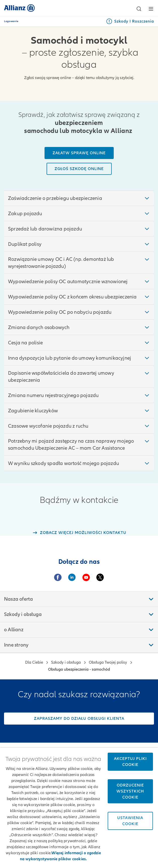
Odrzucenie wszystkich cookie (130, 791)
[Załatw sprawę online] (79, 153)
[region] (79, 805)
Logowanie (11, 21)
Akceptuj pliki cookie (130, 761)
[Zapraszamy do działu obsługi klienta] (79, 719)
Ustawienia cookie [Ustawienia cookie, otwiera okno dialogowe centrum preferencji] (130, 820)
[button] (139, 9)
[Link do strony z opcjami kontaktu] (79, 533)
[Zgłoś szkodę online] (79, 169)
